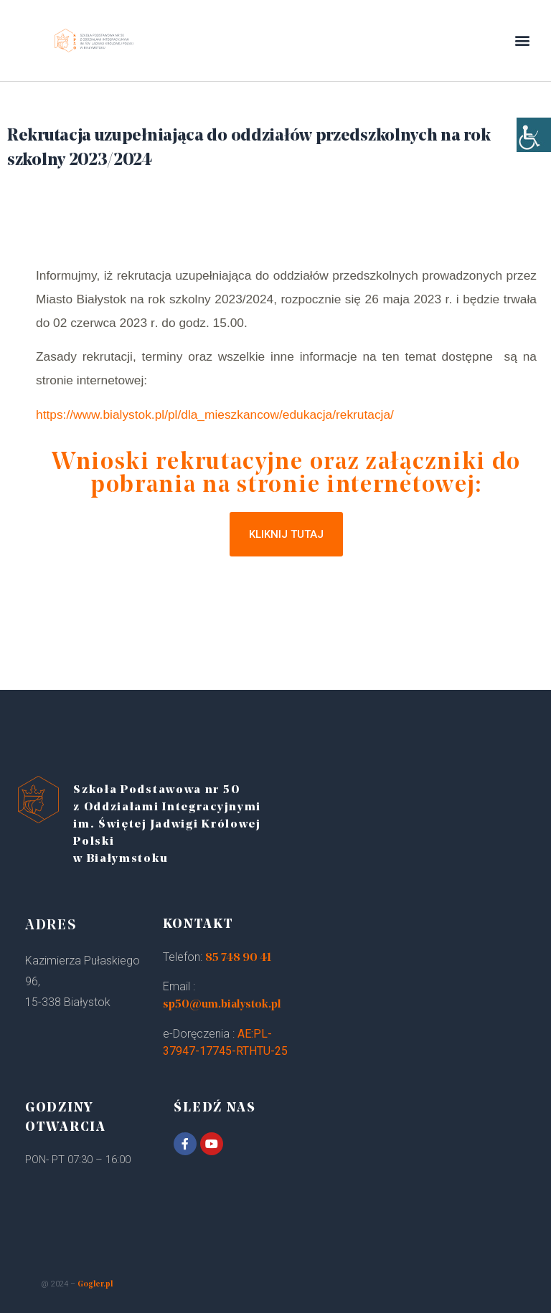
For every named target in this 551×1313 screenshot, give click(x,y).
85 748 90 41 (238, 958)
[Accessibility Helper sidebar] (534, 143)
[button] (522, 40)
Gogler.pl (95, 1285)
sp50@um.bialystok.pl (222, 1004)
